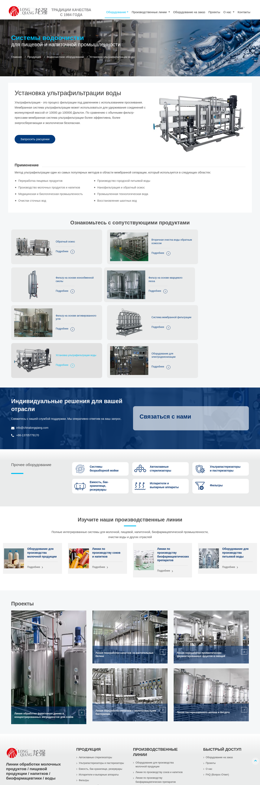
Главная (16, 56)
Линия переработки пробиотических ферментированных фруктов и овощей (202, 604)
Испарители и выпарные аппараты (100, 725)
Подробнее (55, 249)
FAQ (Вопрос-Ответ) (218, 725)
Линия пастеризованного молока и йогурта (204, 662)
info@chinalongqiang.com (33, 375)
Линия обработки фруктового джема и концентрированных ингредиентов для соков (43, 665)
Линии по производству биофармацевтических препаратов (172, 503)
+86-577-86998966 (24, 752)
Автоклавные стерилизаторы (96, 707)
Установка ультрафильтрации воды (64, 305)
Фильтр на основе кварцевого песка (59, 272)
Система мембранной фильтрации (224, 272)
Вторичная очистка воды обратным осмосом (144, 239)
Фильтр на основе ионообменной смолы (224, 239)
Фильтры (84, 731)
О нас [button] (227, 12)
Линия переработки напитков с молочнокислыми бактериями (116, 662)
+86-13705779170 (28, 383)
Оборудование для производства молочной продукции (41, 503)
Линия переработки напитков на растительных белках (126, 604)
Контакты (244, 12)
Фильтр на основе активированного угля (143, 272)
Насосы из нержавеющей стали (98, 749)
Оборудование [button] (116, 12)
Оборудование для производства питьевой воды (236, 501)
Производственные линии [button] (150, 12)
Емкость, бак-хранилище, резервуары (101, 719)
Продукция (34, 56)
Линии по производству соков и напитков (107, 501)
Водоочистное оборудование (65, 56)
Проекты (214, 12)
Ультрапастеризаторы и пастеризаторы (102, 713)
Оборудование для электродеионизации (142, 305)
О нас (209, 719)
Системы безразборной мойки (97, 743)
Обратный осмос (59, 238)
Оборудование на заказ (189, 12)
